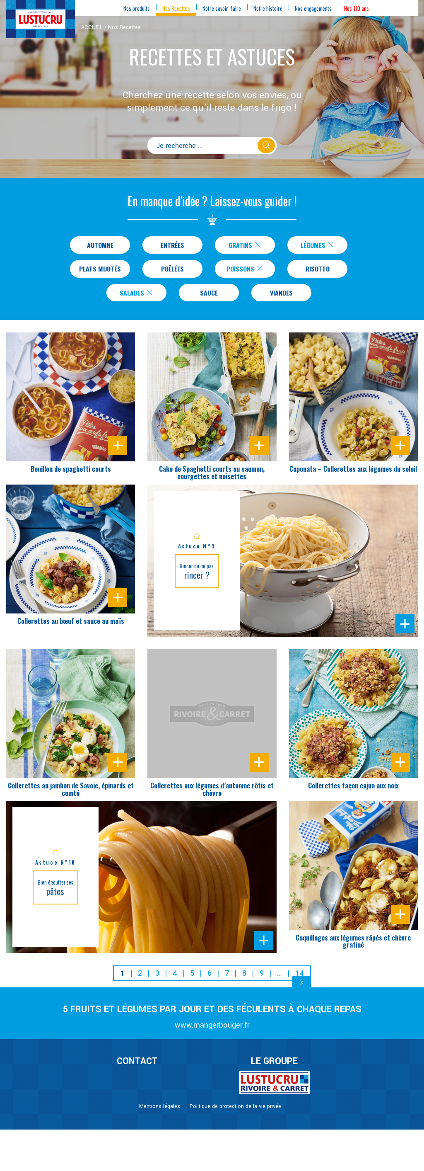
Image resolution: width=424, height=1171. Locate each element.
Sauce (209, 296)
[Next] (301, 988)
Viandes (281, 296)
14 (299, 977)
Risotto (319, 270)
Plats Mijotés (100, 270)
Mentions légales (159, 1110)
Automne (100, 245)
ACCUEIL (92, 27)
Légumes (318, 245)
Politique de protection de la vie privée (235, 1110)
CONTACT (137, 1065)
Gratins (245, 245)
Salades (136, 296)
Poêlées (174, 270)
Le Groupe (274, 1065)
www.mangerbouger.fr (212, 1029)
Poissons (246, 270)
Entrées (172, 245)
